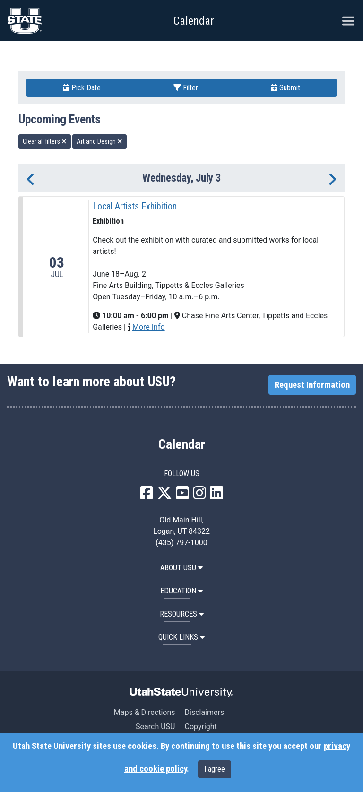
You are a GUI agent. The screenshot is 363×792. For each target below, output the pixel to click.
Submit (285, 87)
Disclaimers (204, 712)
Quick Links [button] (181, 637)
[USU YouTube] (182, 495)
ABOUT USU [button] (181, 567)
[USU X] (164, 495)
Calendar (181, 444)
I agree (214, 769)
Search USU (155, 726)
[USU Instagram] (199, 495)
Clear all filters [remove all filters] (45, 141)
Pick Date (82, 87)
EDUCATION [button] (181, 590)
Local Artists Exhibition (135, 206)
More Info (148, 326)
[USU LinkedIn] (216, 495)
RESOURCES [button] (182, 613)
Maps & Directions (144, 712)
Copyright (200, 726)
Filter (185, 87)
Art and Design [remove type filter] (99, 141)
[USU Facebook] (146, 495)
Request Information (312, 385)
